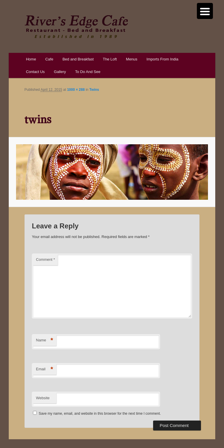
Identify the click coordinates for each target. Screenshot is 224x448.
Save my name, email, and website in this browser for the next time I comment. (100, 413)
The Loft (110, 59)
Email (44, 369)
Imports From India (162, 59)
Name (44, 340)
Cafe (49, 59)
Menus (131, 59)
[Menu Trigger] (205, 11)
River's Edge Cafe (76, 26)
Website (43, 398)
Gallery (60, 72)
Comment (45, 259)
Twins (94, 90)
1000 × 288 (76, 90)
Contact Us (35, 72)
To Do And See (87, 72)
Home (31, 59)
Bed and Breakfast (78, 59)
